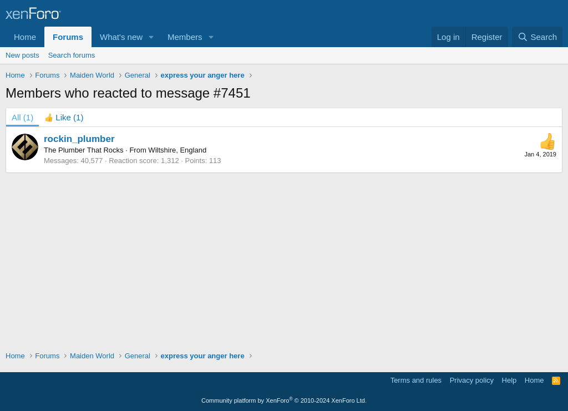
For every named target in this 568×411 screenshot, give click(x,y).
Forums (68, 37)
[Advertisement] (284, 256)
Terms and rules (416, 380)
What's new (121, 37)
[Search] (537, 37)
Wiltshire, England (177, 150)
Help (509, 380)
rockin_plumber (79, 139)
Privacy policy (472, 380)
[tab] (64, 117)
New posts (22, 55)
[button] (151, 37)
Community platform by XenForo (284, 400)
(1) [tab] (22, 117)
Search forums (71, 55)
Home (25, 37)
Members (185, 37)
